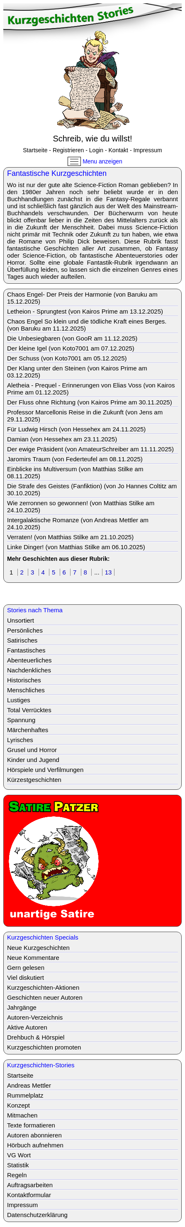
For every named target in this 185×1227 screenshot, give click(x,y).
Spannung (21, 719)
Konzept (18, 1105)
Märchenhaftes (27, 729)
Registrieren (68, 150)
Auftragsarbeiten (30, 1184)
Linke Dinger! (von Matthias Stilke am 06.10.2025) (76, 546)
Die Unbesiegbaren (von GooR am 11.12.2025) (72, 338)
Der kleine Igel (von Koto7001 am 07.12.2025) (70, 348)
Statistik (18, 1165)
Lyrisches (20, 739)
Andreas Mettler (29, 1085)
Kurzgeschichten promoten (44, 1047)
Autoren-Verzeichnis (35, 1017)
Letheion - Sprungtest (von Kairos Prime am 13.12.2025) (85, 311)
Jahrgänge (22, 1007)
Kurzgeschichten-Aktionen (43, 987)
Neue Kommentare (33, 957)
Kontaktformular (29, 1194)
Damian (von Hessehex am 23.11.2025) (62, 439)
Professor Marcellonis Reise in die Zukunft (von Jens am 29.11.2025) (85, 416)
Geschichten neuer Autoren (45, 997)
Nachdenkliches (29, 670)
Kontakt (118, 150)
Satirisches (22, 640)
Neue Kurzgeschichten (38, 947)
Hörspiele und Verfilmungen (45, 769)
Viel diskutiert (25, 977)
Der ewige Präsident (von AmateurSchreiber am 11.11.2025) (90, 449)
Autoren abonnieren (34, 1135)
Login (96, 150)
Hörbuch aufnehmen (35, 1145)
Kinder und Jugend (33, 759)
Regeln (17, 1174)
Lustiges (18, 700)
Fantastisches (26, 650)
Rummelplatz (25, 1095)
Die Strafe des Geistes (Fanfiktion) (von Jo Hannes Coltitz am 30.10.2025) (92, 489)
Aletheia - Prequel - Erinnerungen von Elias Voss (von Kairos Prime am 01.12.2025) (91, 389)
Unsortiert (20, 620)
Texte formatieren (31, 1125)
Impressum (147, 150)
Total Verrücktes (29, 709)
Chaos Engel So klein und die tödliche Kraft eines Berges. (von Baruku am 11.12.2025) (86, 325)
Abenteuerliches (29, 660)
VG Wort (19, 1155)
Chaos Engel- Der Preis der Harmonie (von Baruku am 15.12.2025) (82, 298)
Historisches (24, 680)
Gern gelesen (25, 967)
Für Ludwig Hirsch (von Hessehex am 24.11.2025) (76, 429)
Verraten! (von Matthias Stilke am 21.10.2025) (70, 536)
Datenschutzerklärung (37, 1214)
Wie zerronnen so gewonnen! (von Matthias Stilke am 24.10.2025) (80, 506)
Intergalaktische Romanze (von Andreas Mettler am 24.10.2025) (77, 523)
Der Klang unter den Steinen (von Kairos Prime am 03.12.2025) (77, 372)
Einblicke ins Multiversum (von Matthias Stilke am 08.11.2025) (75, 472)
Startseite (35, 150)
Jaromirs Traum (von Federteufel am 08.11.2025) (75, 459)
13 (108, 572)
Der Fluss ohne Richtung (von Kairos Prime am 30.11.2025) (89, 402)
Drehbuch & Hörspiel (35, 1037)
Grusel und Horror (32, 749)
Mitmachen (22, 1115)
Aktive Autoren (27, 1027)
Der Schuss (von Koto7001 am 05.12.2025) (67, 358)
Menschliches (26, 690)
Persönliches (25, 630)
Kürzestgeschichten (34, 779)
